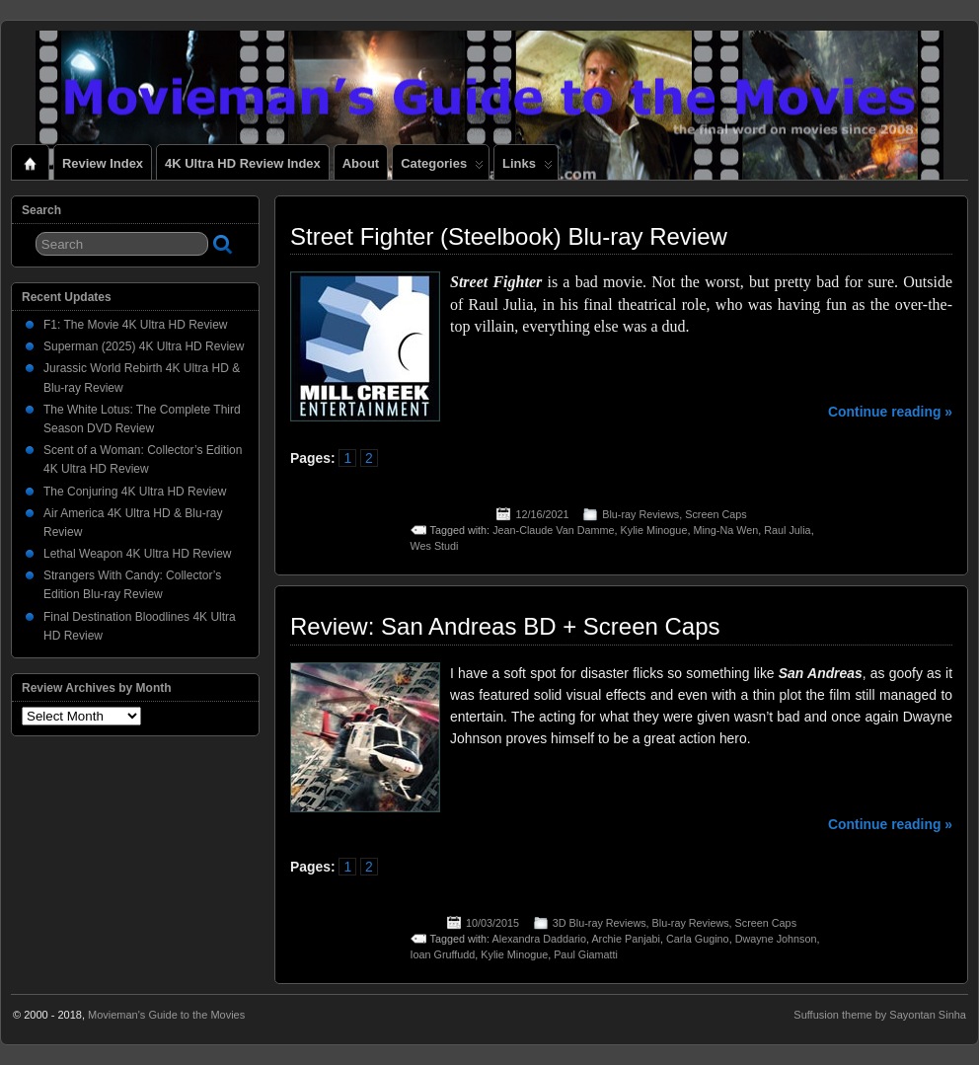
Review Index (102, 163)
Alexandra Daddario (539, 939)
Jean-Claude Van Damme (553, 530)
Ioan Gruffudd (443, 954)
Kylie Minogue (654, 530)
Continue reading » (890, 411)
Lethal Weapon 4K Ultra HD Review (137, 554)
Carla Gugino (697, 939)
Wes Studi (435, 546)
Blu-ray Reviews (640, 514)
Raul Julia (787, 530)
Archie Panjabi (625, 939)
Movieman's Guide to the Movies (166, 1015)
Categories (442, 168)
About (360, 163)
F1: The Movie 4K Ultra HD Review (135, 325)
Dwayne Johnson (776, 939)
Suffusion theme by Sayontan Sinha (879, 1015)
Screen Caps (715, 514)
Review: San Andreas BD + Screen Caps (505, 626)
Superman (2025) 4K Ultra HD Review (143, 346)
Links (527, 168)
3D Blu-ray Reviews (599, 923)
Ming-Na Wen (725, 530)
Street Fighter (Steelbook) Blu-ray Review (508, 236)
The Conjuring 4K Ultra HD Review (134, 491)
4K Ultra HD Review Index (243, 163)
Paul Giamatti (586, 954)
